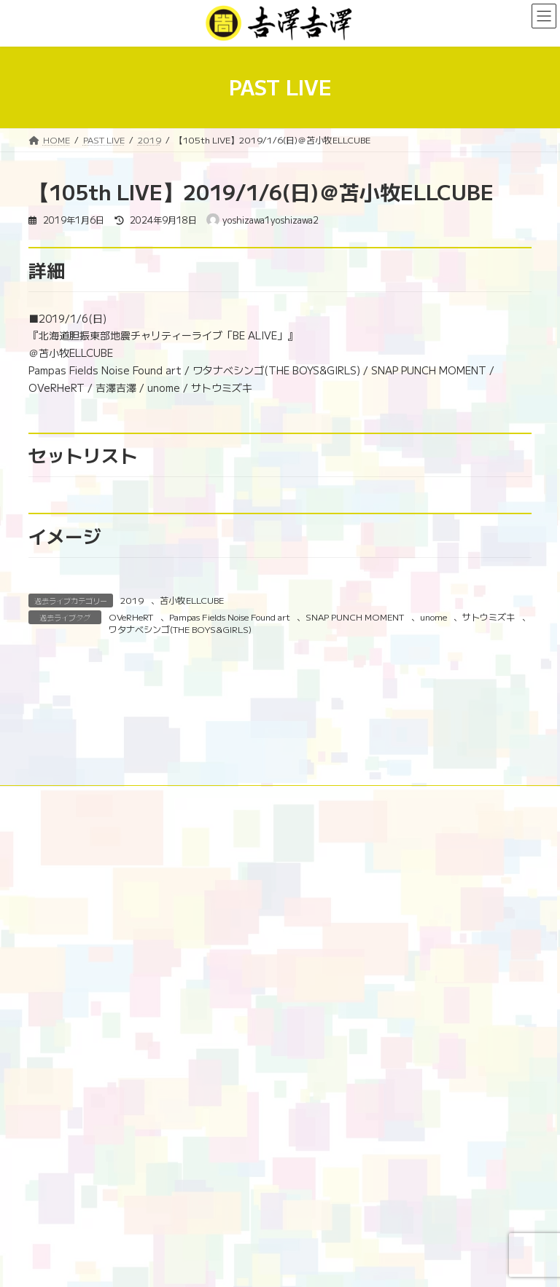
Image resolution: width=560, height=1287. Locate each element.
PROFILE (429, 908)
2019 (132, 600)
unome (433, 616)
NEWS (213, 908)
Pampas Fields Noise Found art (229, 616)
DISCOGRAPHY (75, 917)
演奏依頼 (219, 917)
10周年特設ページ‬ (134, 908)
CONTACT (287, 917)
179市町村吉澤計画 (342, 908)
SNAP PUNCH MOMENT (355, 616)
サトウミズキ (488, 616)
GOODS (155, 917)
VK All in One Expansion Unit (367, 1264)
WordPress (201, 1264)
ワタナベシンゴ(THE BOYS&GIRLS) (180, 629)
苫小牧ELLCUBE (192, 600)
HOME (55, 908)
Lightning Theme (273, 1264)
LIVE (264, 908)
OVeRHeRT (131, 616)
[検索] (492, 1212)
